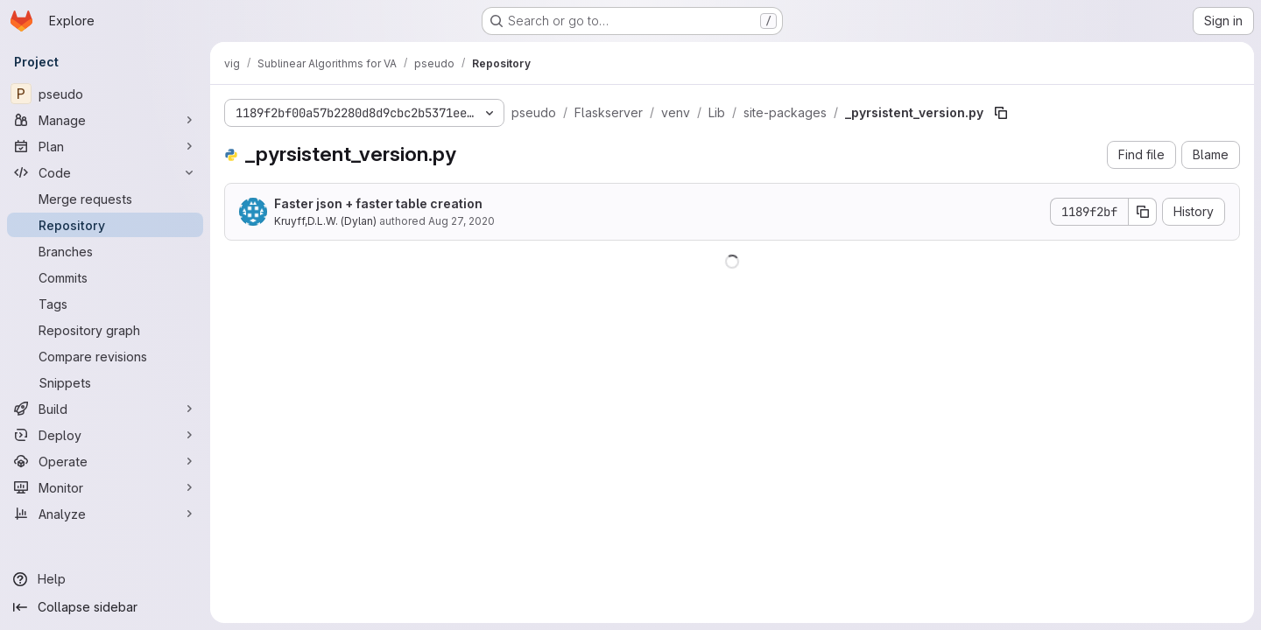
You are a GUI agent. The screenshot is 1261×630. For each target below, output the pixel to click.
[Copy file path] (1001, 113)
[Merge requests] (105, 198)
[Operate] (105, 461)
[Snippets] (105, 382)
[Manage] (105, 120)
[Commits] (105, 277)
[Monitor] (105, 487)
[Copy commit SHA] (1143, 212)
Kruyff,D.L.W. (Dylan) (325, 221)
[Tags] (105, 303)
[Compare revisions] (105, 356)
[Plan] (105, 146)
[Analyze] (105, 513)
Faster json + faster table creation (378, 203)
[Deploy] (105, 435)
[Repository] (105, 225)
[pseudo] (105, 93)
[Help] (105, 579)
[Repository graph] (105, 330)
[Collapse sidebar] (105, 607)
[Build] (105, 408)
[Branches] (105, 251)
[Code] (105, 172)
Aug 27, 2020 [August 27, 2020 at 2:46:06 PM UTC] (461, 221)
